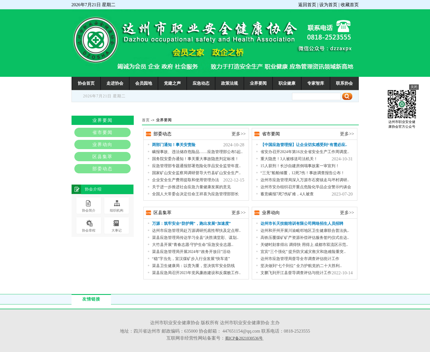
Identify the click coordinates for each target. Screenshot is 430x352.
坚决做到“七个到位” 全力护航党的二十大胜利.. (301, 266)
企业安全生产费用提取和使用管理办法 (185, 180)
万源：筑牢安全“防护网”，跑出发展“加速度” (191, 223)
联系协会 (344, 83)
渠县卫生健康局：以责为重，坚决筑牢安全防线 (193, 266)
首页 (146, 120)
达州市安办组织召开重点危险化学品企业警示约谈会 (305, 187)
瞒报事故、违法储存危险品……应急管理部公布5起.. (197, 152)
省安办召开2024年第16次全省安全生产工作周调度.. (304, 152)
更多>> (238, 133)
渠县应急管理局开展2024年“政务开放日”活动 (191, 252)
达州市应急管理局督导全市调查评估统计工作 (299, 259)
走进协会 (114, 83)
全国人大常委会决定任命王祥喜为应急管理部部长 (195, 194)
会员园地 (143, 83)
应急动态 (201, 83)
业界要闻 (258, 83)
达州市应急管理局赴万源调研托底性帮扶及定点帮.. (196, 230)
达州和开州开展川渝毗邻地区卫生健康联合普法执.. (304, 230)
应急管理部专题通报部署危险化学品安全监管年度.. (196, 166)
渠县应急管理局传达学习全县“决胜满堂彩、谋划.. (195, 238)
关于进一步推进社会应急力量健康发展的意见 (191, 187)
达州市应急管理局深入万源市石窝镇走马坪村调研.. (304, 180)
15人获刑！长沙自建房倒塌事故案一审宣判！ (299, 166)
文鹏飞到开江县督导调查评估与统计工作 (295, 273)
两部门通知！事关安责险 (173, 145)
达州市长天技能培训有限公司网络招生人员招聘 (301, 223)
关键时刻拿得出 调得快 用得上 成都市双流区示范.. (304, 245)
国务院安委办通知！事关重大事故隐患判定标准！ (195, 159)
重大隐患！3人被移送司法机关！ (289, 159)
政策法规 (229, 83)
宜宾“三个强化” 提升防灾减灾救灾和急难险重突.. (303, 252)
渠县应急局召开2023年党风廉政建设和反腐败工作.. (196, 273)
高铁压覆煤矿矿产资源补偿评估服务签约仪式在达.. (304, 238)
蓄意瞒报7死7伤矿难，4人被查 (287, 194)
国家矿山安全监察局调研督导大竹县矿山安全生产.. (196, 173)
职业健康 (287, 83)
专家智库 (315, 83)
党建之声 (172, 83)
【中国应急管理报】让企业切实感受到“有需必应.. (303, 145)
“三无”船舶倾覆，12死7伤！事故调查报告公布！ (302, 173)
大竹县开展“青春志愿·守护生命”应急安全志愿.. (192, 245)
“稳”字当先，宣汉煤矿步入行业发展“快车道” (191, 259)
